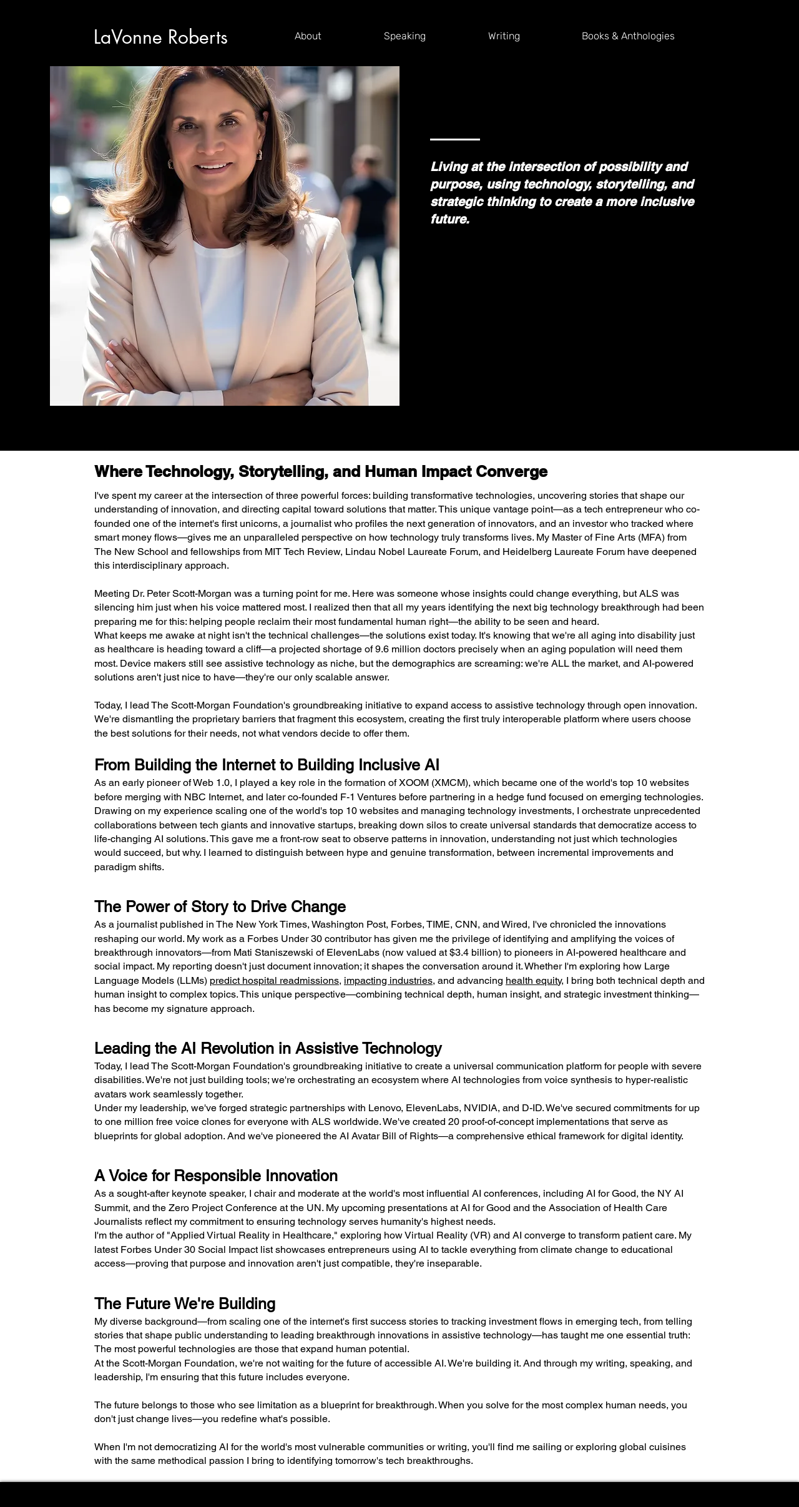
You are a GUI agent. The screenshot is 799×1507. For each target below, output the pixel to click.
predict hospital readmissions (274, 980)
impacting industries (388, 980)
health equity (533, 980)
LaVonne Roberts (161, 36)
